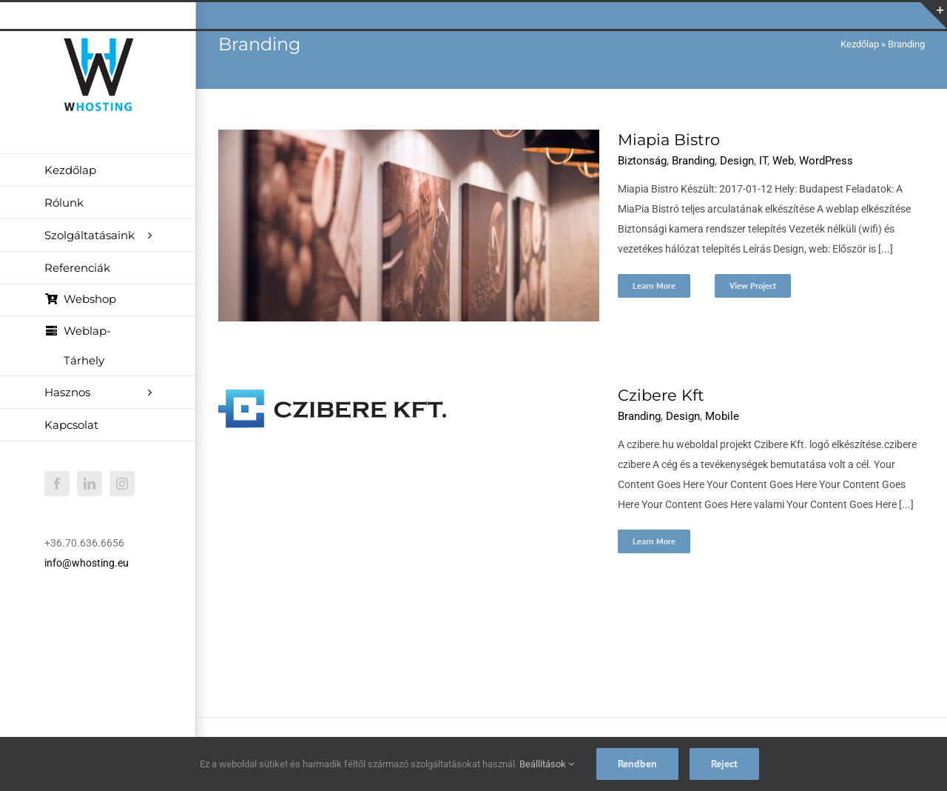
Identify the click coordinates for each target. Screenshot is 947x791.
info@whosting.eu (86, 563)
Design (737, 160)
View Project (752, 285)
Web (783, 160)
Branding (693, 160)
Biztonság (642, 160)
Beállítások (546, 764)
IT (763, 160)
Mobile (722, 416)
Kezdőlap (859, 44)
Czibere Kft (661, 395)
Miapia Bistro (669, 139)
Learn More (654, 285)
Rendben (637, 763)
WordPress (826, 160)
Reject (724, 763)
